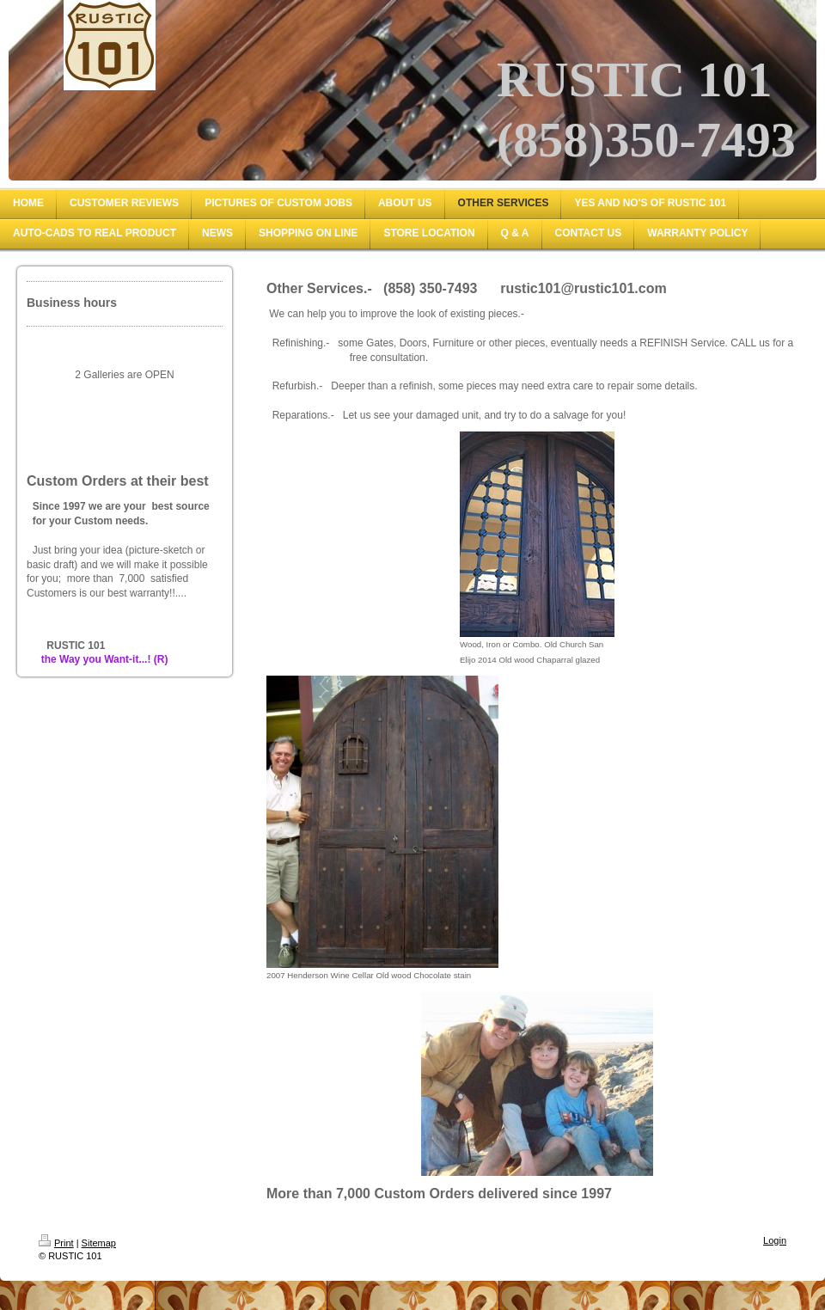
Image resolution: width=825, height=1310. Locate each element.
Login (774, 1240)
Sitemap (99, 1243)
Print (56, 1243)
